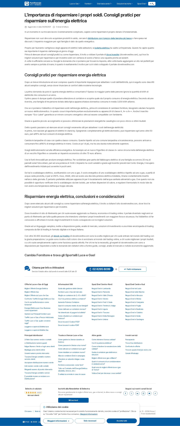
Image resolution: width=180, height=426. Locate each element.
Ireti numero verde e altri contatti (37, 366)
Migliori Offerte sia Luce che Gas (37, 295)
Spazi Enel (142, 4)
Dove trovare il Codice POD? (69, 322)
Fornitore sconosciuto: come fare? (70, 365)
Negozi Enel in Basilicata (134, 309)
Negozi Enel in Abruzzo (134, 295)
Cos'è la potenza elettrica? (102, 343)
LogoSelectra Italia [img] (26, 422)
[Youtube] (149, 393)
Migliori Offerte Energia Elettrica (36, 288)
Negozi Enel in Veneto (100, 299)
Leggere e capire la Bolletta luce (37, 327)
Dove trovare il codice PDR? (68, 325)
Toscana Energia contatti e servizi (37, 373)
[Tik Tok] (155, 393)
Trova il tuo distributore (133, 343)
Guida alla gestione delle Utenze (70, 288)
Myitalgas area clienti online (35, 350)
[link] (33, 391)
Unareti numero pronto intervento (37, 353)
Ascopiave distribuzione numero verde (39, 363)
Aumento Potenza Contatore (68, 302)
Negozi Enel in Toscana (100, 312)
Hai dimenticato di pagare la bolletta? (72, 312)
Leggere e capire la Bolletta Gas (36, 330)
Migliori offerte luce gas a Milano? (104, 358)
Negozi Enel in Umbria (100, 319)
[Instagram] (143, 393)
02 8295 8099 (99, 269)
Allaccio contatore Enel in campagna (71, 356)
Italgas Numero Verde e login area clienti (40, 346)
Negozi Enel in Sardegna (134, 319)
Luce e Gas (75, 4)
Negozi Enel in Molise (133, 299)
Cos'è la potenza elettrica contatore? (72, 299)
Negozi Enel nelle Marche (134, 292)
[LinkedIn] (137, 393)
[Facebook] (125, 393)
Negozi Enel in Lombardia (101, 288)
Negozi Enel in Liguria (100, 309)
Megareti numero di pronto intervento (38, 369)
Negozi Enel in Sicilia (133, 316)
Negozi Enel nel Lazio (133, 288)
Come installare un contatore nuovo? (71, 352)
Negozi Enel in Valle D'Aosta (102, 295)
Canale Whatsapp (132, 353)
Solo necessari (90, 421)
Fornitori (88, 4)
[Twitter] (131, 393)
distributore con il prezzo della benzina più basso (110, 38)
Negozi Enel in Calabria (133, 312)
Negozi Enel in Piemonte (101, 292)
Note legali (39, 411)
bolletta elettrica (102, 48)
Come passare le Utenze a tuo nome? (72, 345)
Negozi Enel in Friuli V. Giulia (102, 302)
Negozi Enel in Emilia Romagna (103, 316)
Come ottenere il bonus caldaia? (104, 340)
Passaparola (129, 340)
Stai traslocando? (104, 4)
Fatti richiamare (132, 269)
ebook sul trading (62, 236)
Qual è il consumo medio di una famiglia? (73, 306)
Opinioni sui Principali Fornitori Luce (38, 314)
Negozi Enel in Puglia (133, 306)
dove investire (112, 54)
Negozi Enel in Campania (134, 302)
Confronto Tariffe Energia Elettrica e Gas (39, 299)
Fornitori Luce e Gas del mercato (70, 292)
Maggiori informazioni (88, 414)
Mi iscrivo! (73, 400)
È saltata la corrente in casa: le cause (71, 374)
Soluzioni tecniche (125, 4)
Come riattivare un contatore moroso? (72, 309)
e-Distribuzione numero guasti (36, 343)
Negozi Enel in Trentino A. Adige (104, 306)
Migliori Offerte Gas (32, 292)
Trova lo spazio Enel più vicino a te (138, 350)
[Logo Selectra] (33, 4)
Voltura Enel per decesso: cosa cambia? (106, 373)
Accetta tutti (122, 421)
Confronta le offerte (132, 346)
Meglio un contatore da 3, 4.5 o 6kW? (72, 295)
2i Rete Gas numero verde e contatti (38, 340)
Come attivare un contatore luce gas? (72, 349)
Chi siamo (28, 411)
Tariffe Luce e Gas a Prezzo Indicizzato (39, 317)
